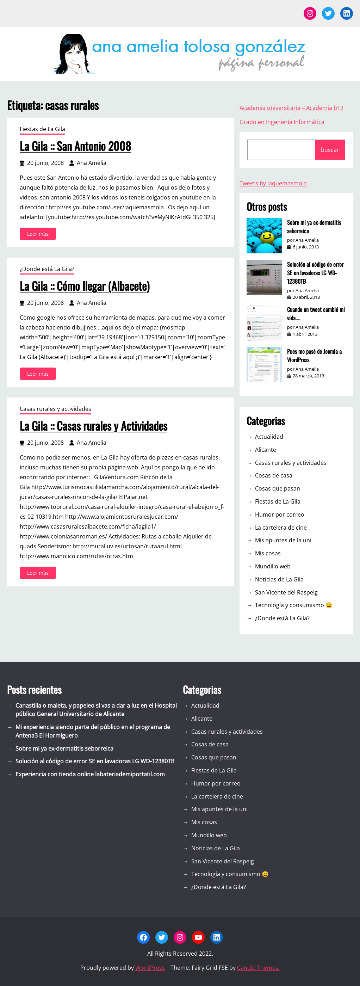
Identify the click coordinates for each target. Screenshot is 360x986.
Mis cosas (268, 553)
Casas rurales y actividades (55, 409)
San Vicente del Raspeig (286, 592)
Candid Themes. (258, 968)
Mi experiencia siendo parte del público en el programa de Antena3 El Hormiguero (92, 731)
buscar (330, 150)
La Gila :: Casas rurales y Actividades (93, 426)
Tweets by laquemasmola (273, 183)
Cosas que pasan (277, 488)
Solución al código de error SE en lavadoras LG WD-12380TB (315, 272)
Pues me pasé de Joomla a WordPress (314, 355)
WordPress (150, 968)
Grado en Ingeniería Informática (282, 122)
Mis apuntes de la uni (283, 540)
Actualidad (269, 436)
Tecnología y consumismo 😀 (294, 605)
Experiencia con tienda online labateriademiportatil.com (90, 774)
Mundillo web (273, 566)
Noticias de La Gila (279, 579)
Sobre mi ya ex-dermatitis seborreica (314, 226)
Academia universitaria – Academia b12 (291, 108)
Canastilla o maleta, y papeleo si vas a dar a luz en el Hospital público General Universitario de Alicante (96, 710)
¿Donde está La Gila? (47, 269)
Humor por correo (279, 514)
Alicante (265, 450)
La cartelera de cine (281, 527)
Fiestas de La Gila (42, 129)
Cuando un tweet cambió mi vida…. (316, 313)
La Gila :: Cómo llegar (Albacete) (84, 286)
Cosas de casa (273, 475)
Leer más (39, 235)
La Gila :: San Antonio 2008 (75, 146)
